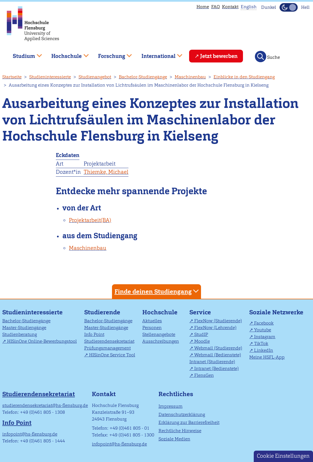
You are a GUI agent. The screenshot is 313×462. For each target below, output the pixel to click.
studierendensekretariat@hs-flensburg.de (45, 405)
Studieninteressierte (50, 77)
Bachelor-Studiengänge (143, 77)
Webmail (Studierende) (218, 348)
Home (202, 7)
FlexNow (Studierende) (218, 321)
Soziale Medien (174, 439)
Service (200, 312)
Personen (152, 328)
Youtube (262, 330)
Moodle (202, 341)
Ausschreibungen (160, 341)
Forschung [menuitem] (111, 54)
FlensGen (204, 375)
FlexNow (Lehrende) (215, 328)
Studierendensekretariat (109, 341)
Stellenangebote (158, 334)
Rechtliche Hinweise (179, 431)
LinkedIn (263, 350)
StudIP (201, 334)
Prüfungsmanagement (107, 348)
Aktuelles (152, 321)
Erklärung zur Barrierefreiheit (188, 422)
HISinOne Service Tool (112, 355)
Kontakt (230, 7)
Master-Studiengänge (24, 328)
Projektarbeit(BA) (90, 220)
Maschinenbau (190, 77)
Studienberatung (19, 334)
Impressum (170, 406)
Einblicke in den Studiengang (244, 77)
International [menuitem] (157, 54)
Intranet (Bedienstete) (216, 368)
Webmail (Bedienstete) (217, 355)
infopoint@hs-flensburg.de (29, 434)
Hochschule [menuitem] (66, 54)
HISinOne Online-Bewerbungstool (42, 341)
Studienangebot (95, 77)
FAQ (215, 7)
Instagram (264, 337)
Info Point (94, 334)
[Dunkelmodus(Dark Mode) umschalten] (289, 7)
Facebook (264, 323)
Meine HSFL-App (267, 357)
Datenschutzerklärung (181, 414)
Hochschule (159, 312)
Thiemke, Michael (106, 171)
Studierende (102, 312)
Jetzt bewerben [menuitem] (219, 56)
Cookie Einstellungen (283, 455)
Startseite (12, 77)
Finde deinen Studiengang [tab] (157, 291)
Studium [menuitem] (23, 54)
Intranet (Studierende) (212, 362)
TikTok (261, 343)
